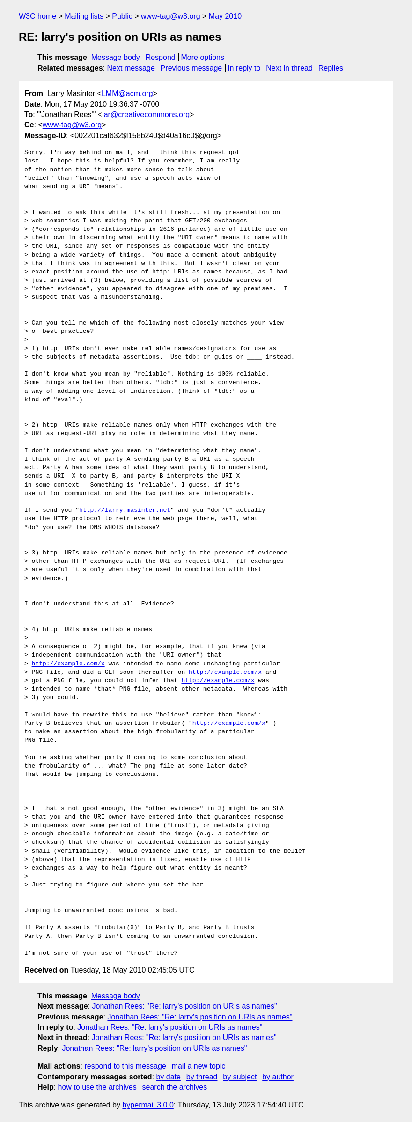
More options (203, 57)
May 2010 (225, 16)
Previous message (191, 68)
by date (168, 1077)
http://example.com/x (68, 664)
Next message (131, 68)
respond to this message (125, 1066)
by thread (202, 1077)
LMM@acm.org (127, 93)
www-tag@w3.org (170, 16)
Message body (115, 57)
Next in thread (289, 68)
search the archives (174, 1087)
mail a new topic (199, 1066)
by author (278, 1077)
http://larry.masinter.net (124, 510)
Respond (161, 57)
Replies (330, 68)
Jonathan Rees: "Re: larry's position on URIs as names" (184, 1006)
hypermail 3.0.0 (147, 1105)
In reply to (244, 68)
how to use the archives (97, 1087)
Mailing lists (84, 16)
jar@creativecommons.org (146, 114)
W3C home (37, 16)
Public (122, 16)
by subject (240, 1077)
